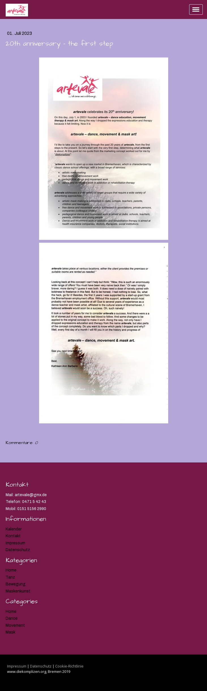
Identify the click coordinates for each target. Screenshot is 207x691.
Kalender (14, 529)
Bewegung (15, 584)
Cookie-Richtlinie (69, 666)
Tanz (10, 577)
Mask (10, 632)
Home (11, 570)
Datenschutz (18, 550)
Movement (15, 625)
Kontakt (13, 536)
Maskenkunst (18, 591)
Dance (12, 618)
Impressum (15, 543)
